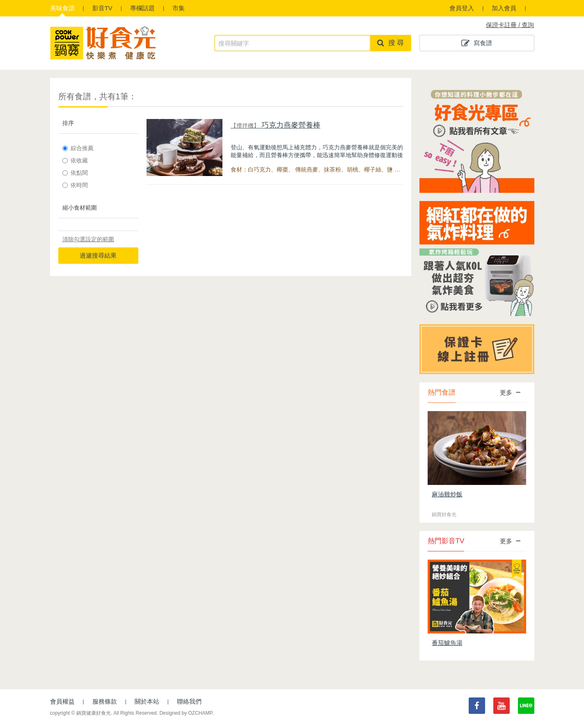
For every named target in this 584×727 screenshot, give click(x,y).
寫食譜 (476, 43)
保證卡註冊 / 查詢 (510, 24)
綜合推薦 (78, 148)
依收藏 (75, 160)
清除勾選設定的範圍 (88, 239)
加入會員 (504, 8)
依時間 (75, 185)
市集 (178, 8)
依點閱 (75, 172)
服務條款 (104, 701)
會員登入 (461, 8)
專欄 (142, 8)
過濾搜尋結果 (98, 255)
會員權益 (62, 701)
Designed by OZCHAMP (185, 713)
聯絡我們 (189, 701)
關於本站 (147, 701)
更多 (510, 392)
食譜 (62, 8)
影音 (102, 8)
